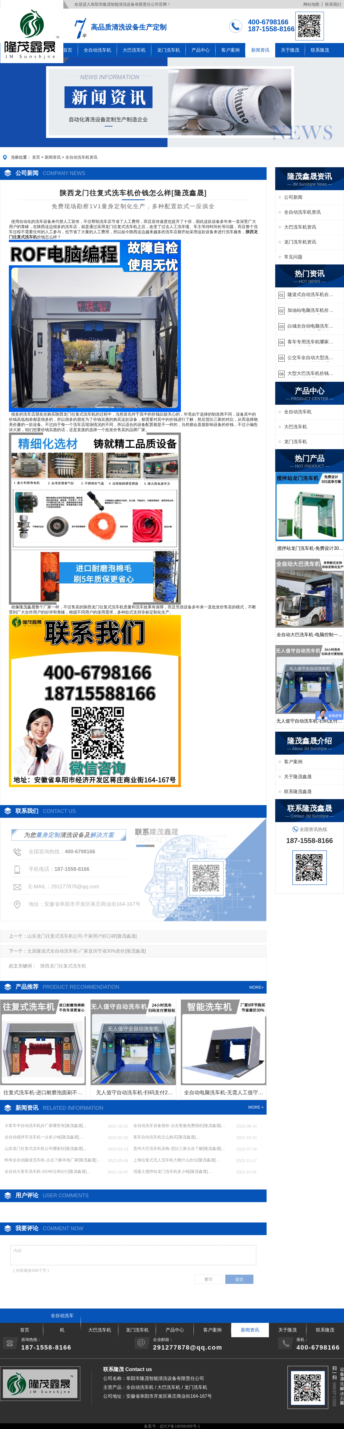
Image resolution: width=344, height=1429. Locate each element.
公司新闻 (293, 197)
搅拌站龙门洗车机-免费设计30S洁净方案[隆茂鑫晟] (309, 551)
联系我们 (333, 4)
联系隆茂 (320, 50)
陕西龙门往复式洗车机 (63, 965)
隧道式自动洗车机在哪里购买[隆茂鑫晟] (310, 295)
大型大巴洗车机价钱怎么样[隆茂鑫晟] (310, 374)
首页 (36, 157)
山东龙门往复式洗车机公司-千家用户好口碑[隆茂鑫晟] (82, 936)
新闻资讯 (260, 50)
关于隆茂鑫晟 (298, 776)
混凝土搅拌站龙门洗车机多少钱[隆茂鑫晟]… (172, 1171)
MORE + (256, 1107)
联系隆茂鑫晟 (298, 791)
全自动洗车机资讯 (81, 157)
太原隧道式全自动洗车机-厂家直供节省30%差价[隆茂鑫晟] (86, 951)
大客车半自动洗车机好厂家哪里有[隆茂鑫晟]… (46, 1125)
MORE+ (256, 987)
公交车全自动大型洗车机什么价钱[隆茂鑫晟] (310, 358)
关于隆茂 (290, 50)
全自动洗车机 (97, 50)
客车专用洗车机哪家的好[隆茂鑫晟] (310, 342)
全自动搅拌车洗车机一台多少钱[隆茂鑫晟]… (44, 1137)
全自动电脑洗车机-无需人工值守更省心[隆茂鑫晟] (223, 1095)
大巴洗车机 (134, 50)
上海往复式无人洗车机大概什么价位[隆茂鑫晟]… (176, 1160)
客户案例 (230, 50)
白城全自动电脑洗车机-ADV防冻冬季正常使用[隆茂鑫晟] (309, 327)
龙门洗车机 (168, 50)
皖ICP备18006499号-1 (180, 1426)
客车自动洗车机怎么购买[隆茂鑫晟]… (166, 1137)
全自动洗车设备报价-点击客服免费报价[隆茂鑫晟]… (179, 1125)
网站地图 (311, 4)
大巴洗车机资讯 (300, 227)
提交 (239, 1279)
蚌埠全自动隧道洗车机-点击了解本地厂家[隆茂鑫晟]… (52, 1160)
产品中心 (200, 50)
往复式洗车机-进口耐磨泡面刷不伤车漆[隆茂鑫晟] (43, 1095)
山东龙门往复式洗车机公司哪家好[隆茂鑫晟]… (46, 1148)
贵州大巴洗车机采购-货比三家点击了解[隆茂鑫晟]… (179, 1148)
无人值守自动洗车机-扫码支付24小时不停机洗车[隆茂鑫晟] (133, 1095)
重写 (208, 1279)
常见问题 (293, 256)
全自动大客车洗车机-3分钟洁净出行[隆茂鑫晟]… (48, 1171)
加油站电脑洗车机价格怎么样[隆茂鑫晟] (310, 311)
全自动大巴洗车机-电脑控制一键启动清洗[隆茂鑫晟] (309, 637)
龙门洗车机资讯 (300, 242)
